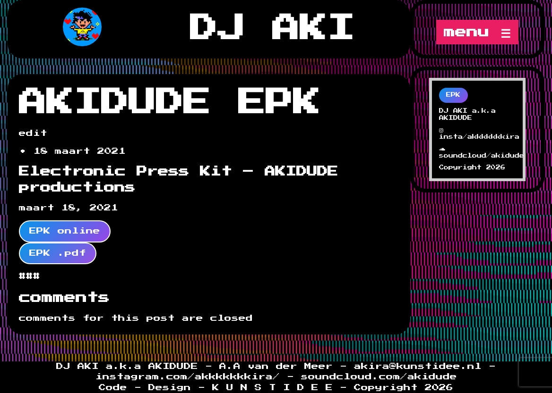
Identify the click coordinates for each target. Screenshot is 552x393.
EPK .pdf (57, 253)
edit (33, 133)
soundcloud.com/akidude (379, 376)
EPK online (64, 230)
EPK (453, 94)
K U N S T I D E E (272, 387)
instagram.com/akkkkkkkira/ (191, 376)
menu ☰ (477, 32)
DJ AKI (272, 28)
